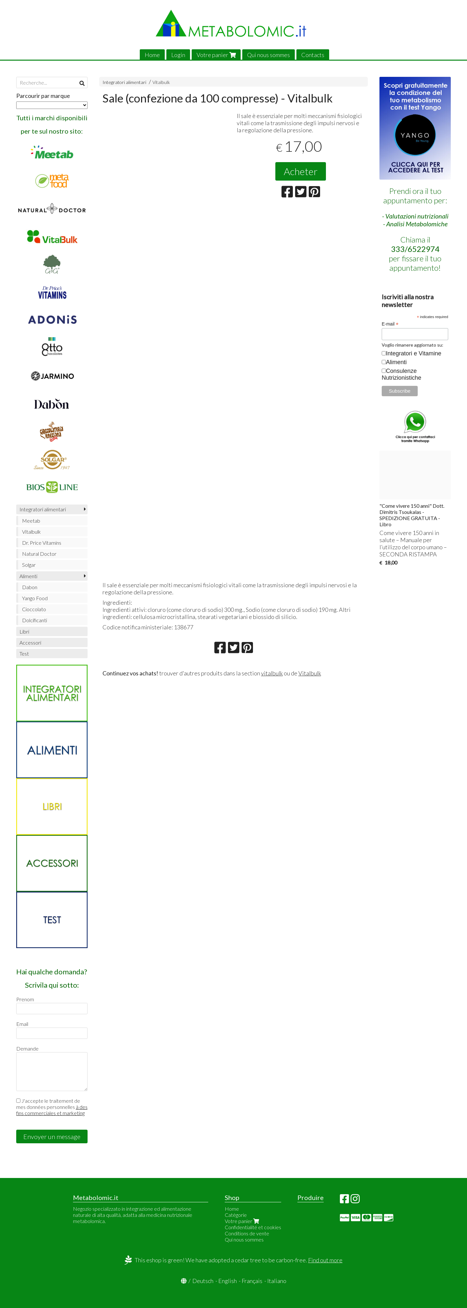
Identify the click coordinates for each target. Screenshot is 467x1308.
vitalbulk (272, 673)
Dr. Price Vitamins (41, 543)
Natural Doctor (39, 554)
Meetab (31, 520)
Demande (27, 1048)
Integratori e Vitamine (413, 353)
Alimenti (28, 576)
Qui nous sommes (268, 54)
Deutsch (202, 1280)
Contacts (312, 54)
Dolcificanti (34, 620)
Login (178, 54)
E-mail (390, 324)
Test (24, 653)
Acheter (300, 171)
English (227, 1280)
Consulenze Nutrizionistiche (401, 374)
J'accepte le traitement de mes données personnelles (52, 1107)
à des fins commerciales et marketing (52, 1110)
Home (152, 54)
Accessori (30, 642)
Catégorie (236, 1215)
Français (252, 1280)
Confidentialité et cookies (253, 1227)
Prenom (25, 999)
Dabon (29, 587)
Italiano (276, 1280)
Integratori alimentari (124, 82)
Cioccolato (34, 609)
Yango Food (35, 598)
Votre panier (216, 54)
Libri (24, 631)
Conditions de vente (247, 1233)
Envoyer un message (51, 1136)
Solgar (29, 565)
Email (22, 1024)
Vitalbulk (161, 82)
